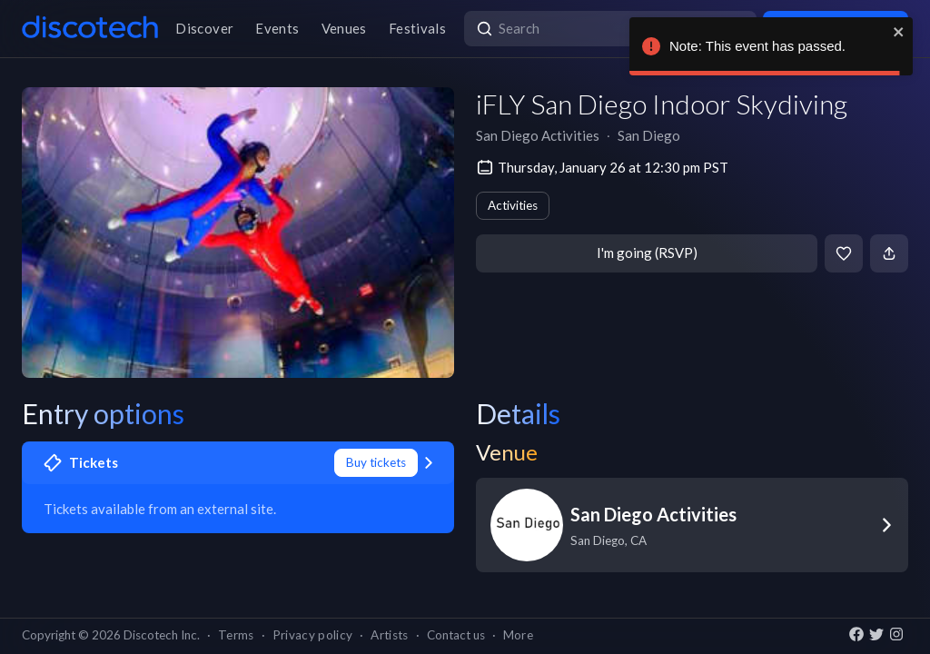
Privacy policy (312, 635)
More (518, 635)
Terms (236, 635)
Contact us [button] (456, 635)
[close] (899, 32)
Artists (389, 635)
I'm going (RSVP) (647, 252)
